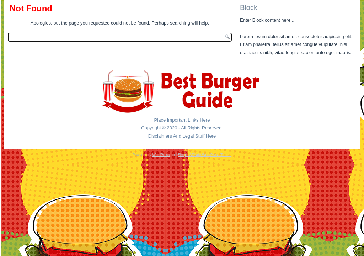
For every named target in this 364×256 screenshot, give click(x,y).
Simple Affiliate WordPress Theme (204, 155)
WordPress (161, 155)
